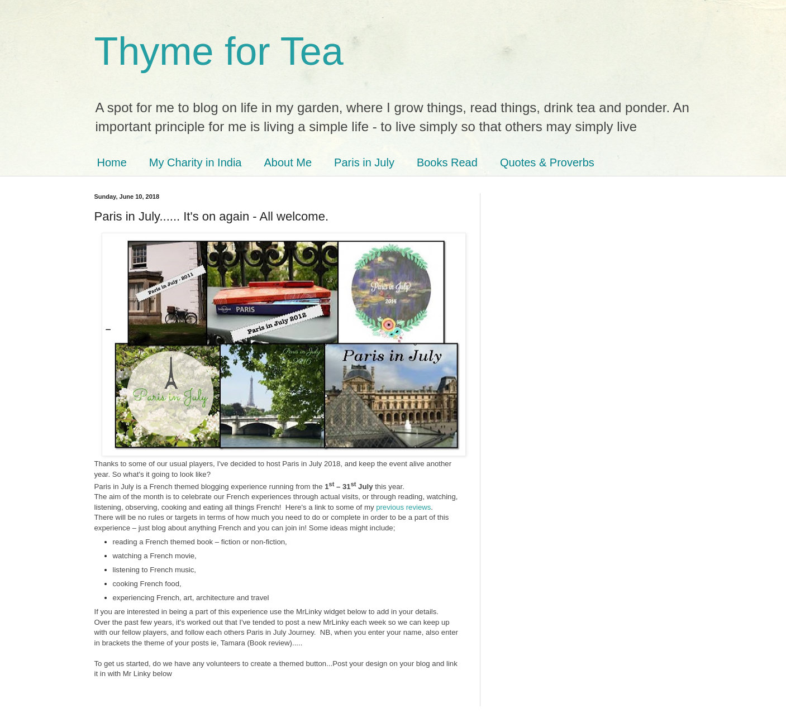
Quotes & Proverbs (547, 162)
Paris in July (364, 162)
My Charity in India (195, 162)
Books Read (447, 162)
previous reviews (403, 507)
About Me (288, 162)
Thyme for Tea (219, 51)
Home (112, 162)
